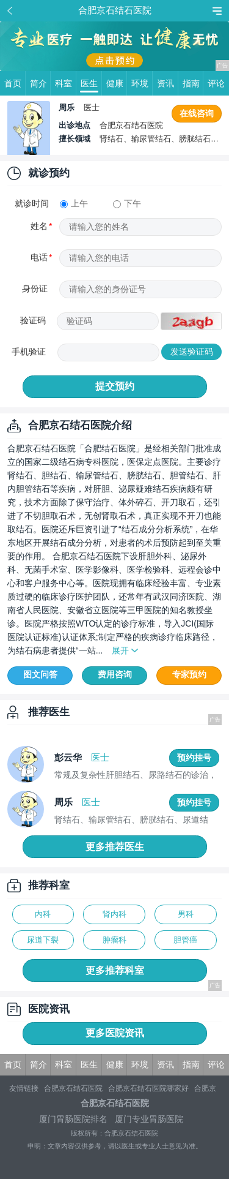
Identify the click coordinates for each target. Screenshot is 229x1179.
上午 (74, 203)
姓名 (39, 226)
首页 (15, 83)
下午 (127, 203)
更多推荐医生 (114, 847)
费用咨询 (115, 674)
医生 (91, 83)
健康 (117, 83)
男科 (186, 914)
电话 (39, 257)
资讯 (167, 83)
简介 (40, 83)
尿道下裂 (43, 939)
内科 (43, 914)
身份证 (35, 288)
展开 (120, 650)
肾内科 (114, 914)
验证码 (33, 320)
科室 (65, 83)
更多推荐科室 (114, 970)
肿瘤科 (114, 939)
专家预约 (189, 674)
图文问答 (40, 674)
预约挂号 (194, 758)
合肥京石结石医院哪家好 (148, 1088)
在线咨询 (197, 113)
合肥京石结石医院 (73, 1088)
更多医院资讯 (114, 1033)
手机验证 (29, 351)
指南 (193, 83)
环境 (142, 83)
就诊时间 (32, 203)
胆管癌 (185, 939)
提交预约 (114, 386)
